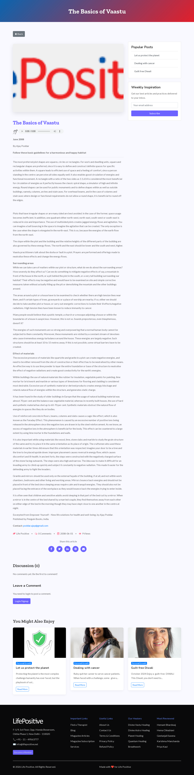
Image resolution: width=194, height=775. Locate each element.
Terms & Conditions (109, 735)
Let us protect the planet (146, 55)
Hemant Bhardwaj (166, 724)
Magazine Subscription (82, 741)
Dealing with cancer (144, 63)
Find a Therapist (78, 724)
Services (74, 746)
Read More (22, 689)
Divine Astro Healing (139, 730)
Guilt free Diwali (142, 71)
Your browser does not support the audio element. (41, 131)
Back (19, 33)
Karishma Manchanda (168, 741)
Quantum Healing (137, 741)
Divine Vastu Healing (139, 724)
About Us (104, 724)
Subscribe (154, 113)
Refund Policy (106, 746)
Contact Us (105, 730)
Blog (72, 730)
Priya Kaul (162, 746)
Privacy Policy (106, 741)
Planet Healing (135, 735)
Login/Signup (21, 601)
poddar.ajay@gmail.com (35, 525)
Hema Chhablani (165, 730)
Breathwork (134, 746)
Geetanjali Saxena (166, 735)
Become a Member (23, 752)
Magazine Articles (80, 735)
